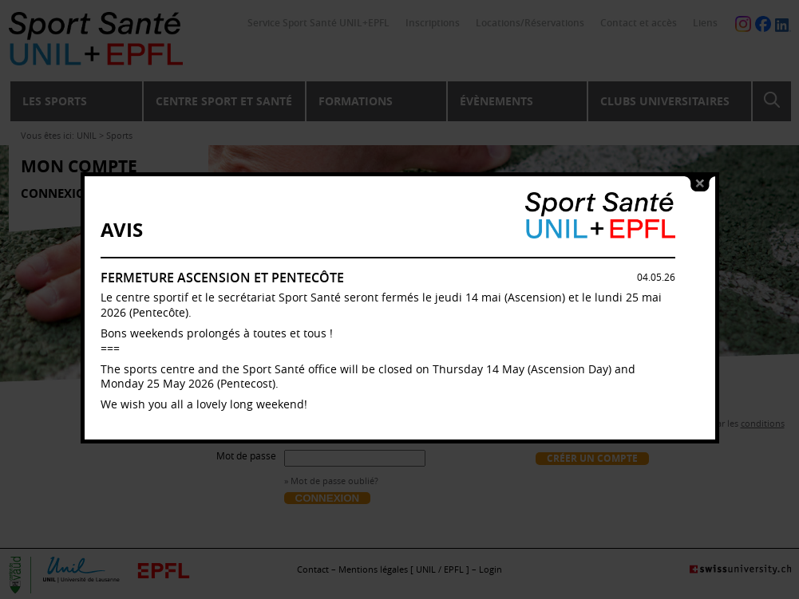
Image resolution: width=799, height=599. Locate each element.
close (700, 183)
